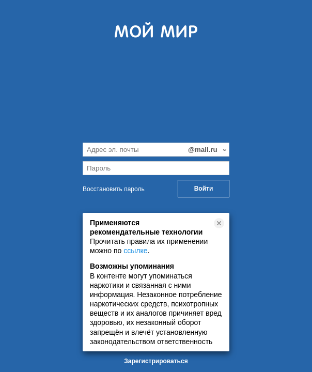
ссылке (135, 250)
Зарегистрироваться (156, 361)
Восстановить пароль (114, 189)
